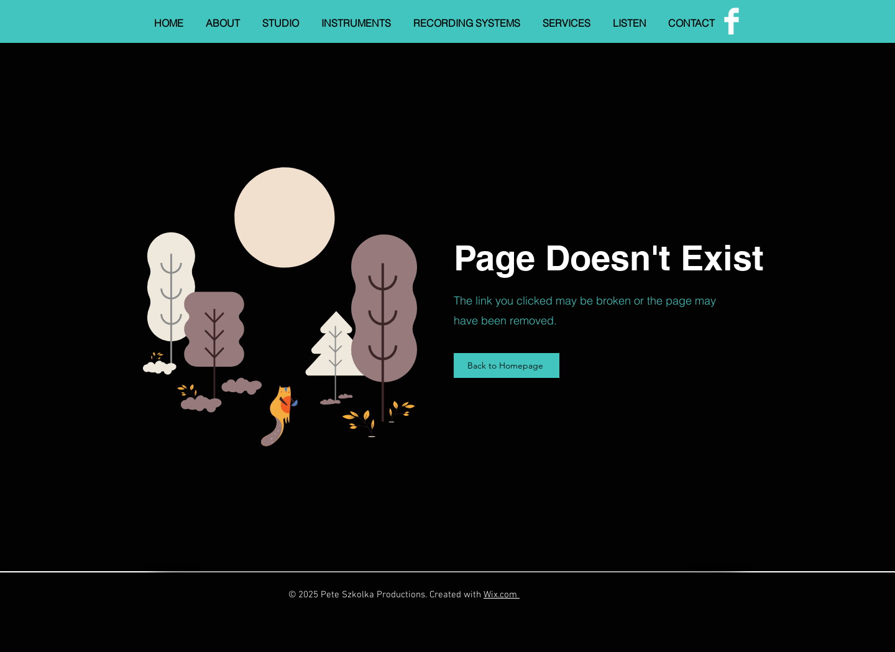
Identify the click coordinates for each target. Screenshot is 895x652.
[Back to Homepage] (506, 365)
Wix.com (502, 594)
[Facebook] (731, 21)
